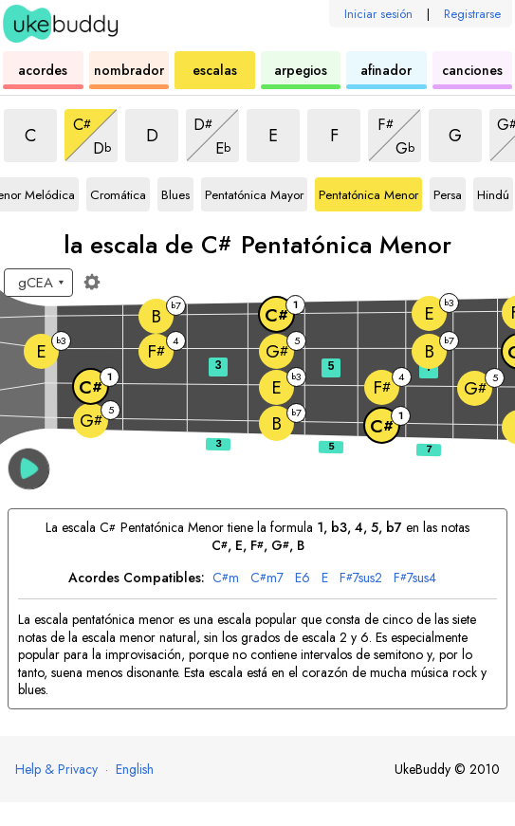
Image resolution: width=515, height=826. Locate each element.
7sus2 (361, 578)
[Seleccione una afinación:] (38, 282)
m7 (267, 578)
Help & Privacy (56, 769)
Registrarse (472, 14)
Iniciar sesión (378, 14)
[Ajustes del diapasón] (92, 281)
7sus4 (415, 578)
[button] (29, 469)
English (135, 769)
